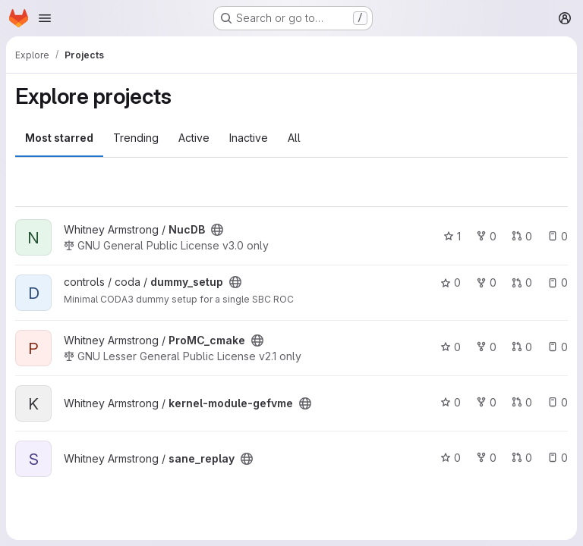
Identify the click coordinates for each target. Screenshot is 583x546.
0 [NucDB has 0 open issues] (557, 236)
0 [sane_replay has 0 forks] (486, 457)
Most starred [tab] (59, 137)
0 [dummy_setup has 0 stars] (450, 282)
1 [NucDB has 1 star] (452, 236)
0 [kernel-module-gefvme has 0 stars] (450, 402)
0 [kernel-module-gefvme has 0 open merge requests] (522, 402)
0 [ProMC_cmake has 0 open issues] (557, 346)
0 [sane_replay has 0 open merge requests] (522, 457)
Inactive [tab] (248, 137)
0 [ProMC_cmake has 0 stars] (450, 346)
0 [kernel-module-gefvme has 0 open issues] (557, 402)
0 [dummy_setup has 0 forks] (486, 282)
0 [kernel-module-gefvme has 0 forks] (486, 402)
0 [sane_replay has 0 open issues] (557, 457)
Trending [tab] (136, 137)
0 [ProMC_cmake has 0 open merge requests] (522, 346)
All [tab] (294, 137)
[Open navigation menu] (45, 18)
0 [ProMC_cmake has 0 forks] (486, 346)
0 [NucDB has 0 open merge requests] (522, 236)
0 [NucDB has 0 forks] (486, 236)
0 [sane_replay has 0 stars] (450, 457)
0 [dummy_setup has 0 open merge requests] (522, 282)
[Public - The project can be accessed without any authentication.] (217, 230)
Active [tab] (194, 137)
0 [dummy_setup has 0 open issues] (557, 282)
